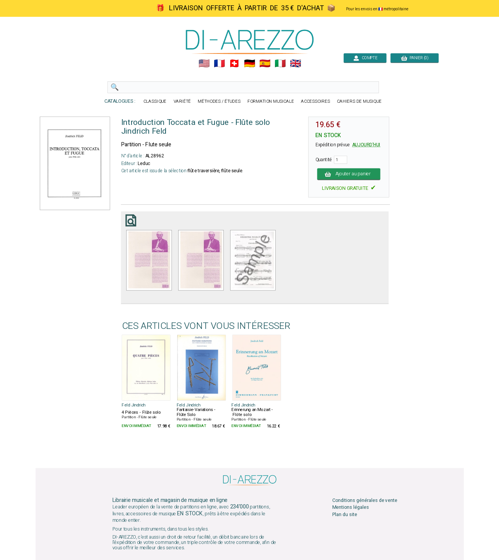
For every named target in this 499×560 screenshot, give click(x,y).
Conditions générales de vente (364, 500)
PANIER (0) (414, 58)
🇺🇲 (203, 63)
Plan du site (344, 514)
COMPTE (365, 58)
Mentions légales (350, 507)
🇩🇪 (249, 63)
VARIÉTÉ (182, 101)
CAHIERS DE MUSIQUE (359, 101)
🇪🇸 (264, 63)
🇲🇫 (218, 63)
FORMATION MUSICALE (270, 101)
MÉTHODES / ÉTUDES (219, 101)
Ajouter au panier (348, 174)
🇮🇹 (280, 63)
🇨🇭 (234, 63)
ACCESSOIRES (315, 101)
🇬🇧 (295, 63)
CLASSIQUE (154, 101)
